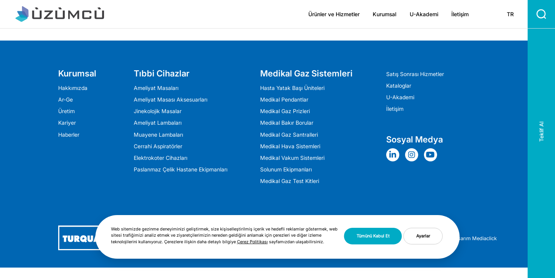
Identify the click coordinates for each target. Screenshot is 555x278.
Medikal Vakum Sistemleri (292, 158)
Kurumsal (384, 14)
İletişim (460, 14)
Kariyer (67, 123)
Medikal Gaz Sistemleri (306, 73)
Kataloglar (398, 86)
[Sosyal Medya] (394, 154)
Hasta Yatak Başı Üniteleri (292, 88)
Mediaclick (484, 238)
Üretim (66, 111)
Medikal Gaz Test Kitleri (289, 181)
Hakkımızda (72, 88)
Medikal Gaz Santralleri (289, 135)
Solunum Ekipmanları (286, 169)
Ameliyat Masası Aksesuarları (170, 100)
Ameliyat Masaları (156, 88)
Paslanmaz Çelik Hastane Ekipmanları (180, 169)
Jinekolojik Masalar (158, 111)
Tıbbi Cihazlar (162, 73)
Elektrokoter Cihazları (160, 158)
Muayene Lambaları (158, 135)
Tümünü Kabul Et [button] (373, 236)
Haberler (68, 135)
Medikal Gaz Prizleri (285, 111)
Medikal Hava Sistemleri (290, 146)
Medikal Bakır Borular (286, 123)
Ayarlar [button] (423, 236)
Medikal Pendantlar (284, 100)
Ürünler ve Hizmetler (334, 14)
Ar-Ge (65, 100)
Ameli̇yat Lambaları (158, 123)
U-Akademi (424, 14)
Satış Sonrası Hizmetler (415, 74)
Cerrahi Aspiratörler (158, 146)
